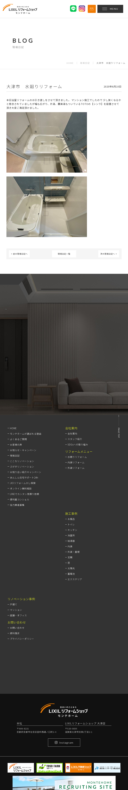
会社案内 (72, 433)
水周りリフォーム (77, 456)
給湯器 (71, 540)
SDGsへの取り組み (78, 444)
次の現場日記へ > (108, 253)
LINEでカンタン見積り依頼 (24, 494)
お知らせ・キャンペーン (23, 450)
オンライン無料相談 (21, 488)
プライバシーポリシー (22, 638)
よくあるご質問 (18, 439)
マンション (16, 609)
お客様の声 (16, 444)
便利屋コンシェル (19, 499)
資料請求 (15, 633)
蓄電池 (71, 573)
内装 (70, 546)
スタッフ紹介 (75, 439)
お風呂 (71, 519)
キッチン (72, 530)
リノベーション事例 (21, 599)
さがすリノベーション (22, 466)
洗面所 (71, 535)
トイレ (71, 524)
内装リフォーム (76, 462)
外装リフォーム (76, 467)
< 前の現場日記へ (19, 253)
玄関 (70, 557)
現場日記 (85, 63)
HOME (70, 63)
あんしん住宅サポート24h (24, 477)
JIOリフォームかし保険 (23, 483)
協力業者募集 (17, 505)
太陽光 (71, 568)
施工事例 (71, 513)
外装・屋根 (74, 551)
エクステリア (75, 579)
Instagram (64, 742)
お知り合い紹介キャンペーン (25, 472)
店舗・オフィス (18, 615)
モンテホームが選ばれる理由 (25, 433)
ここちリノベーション (22, 461)
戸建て (13, 604)
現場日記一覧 (64, 253)
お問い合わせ (17, 627)
